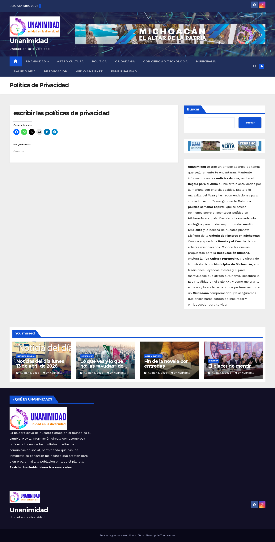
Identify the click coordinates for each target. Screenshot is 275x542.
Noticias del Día (26, 356)
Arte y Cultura (70, 61)
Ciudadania (125, 61)
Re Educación (55, 71)
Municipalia (206, 61)
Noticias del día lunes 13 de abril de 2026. (40, 363)
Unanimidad (29, 41)
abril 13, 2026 (30, 373)
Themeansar (167, 535)
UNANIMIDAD (36, 61)
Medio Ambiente (89, 71)
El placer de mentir (229, 366)
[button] (254, 66)
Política (99, 61)
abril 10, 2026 (222, 373)
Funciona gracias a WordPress (118, 535)
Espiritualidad (124, 71)
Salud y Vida (25, 71)
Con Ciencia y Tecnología (165, 61)
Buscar (193, 109)
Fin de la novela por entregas (166, 363)
